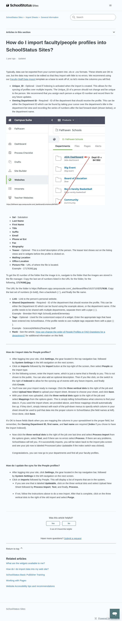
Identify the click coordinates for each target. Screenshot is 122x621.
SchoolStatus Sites (14, 17)
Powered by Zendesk (109, 618)
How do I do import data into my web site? (27, 569)
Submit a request (72, 538)
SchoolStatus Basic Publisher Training (25, 574)
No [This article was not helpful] (69, 523)
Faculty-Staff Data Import (22, 79)
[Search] (93, 17)
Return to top (14, 548)
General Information (49, 17)
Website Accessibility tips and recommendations (30, 586)
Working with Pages (16, 580)
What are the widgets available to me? (25, 563)
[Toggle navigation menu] (110, 5)
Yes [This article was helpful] (53, 523)
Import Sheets (32, 17)
